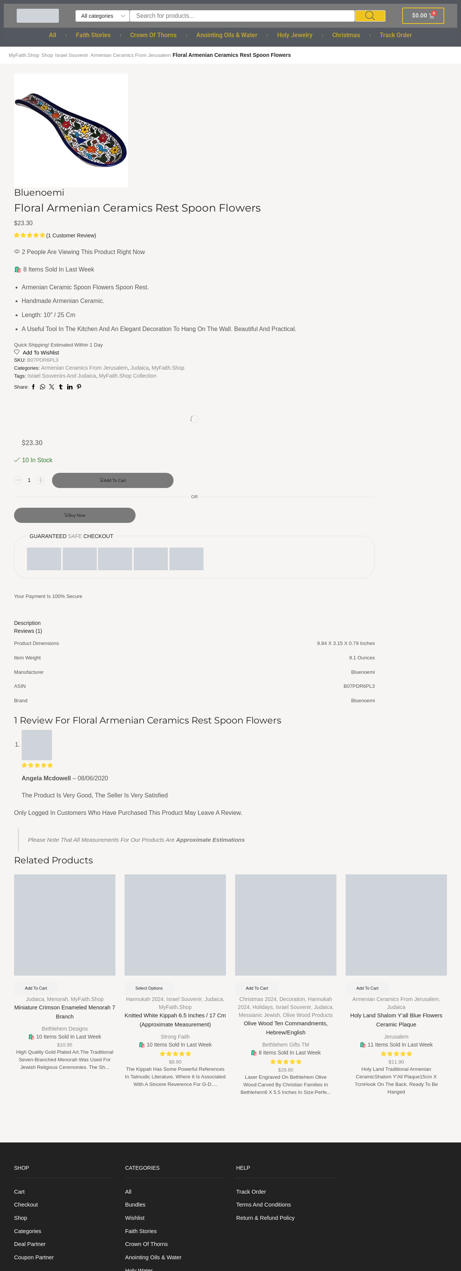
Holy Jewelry (295, 35)
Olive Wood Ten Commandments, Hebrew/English (286, 797)
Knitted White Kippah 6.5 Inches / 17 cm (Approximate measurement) (175, 789)
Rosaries (137, 1086)
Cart (19, 962)
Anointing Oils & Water (226, 35)
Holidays (263, 776)
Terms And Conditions (265, 976)
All (52, 35)
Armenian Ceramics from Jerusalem (139, 55)
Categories (28, 1003)
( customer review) (249, 147)
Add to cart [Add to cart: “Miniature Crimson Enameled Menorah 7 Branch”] (38, 756)
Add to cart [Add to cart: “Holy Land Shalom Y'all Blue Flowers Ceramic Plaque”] (369, 756)
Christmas (346, 35)
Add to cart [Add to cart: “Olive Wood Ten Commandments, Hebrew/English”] (259, 756)
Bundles (136, 976)
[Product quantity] (340, 158)
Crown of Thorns (153, 35)
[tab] (386, 367)
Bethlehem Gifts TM (285, 813)
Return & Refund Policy (267, 990)
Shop (50, 55)
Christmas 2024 (257, 768)
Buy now (388, 211)
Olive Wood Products (308, 784)
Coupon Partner (35, 1031)
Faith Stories (93, 35)
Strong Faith (175, 805)
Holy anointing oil (149, 1059)
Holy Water (140, 1045)
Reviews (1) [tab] (339, 375)
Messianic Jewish (259, 784)
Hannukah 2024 (145, 768)
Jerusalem (396, 805)
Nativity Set (140, 1170)
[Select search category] (102, 16)
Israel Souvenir (76, 55)
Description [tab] (338, 367)
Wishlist (135, 990)
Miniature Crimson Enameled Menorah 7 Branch (65, 781)
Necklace (137, 1114)
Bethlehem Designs (65, 797)
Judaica (201, 330)
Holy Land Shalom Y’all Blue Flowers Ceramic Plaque (396, 789)
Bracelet (136, 1100)
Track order (396, 35)
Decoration (292, 768)
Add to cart (388, 176)
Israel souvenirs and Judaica (240, 338)
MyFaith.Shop (25, 55)
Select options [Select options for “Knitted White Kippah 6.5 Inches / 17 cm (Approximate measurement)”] (151, 756)
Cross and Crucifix (150, 1128)
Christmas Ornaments (154, 1156)
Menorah (57, 768)
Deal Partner (31, 1017)
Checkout (26, 976)
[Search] (370, 16)
